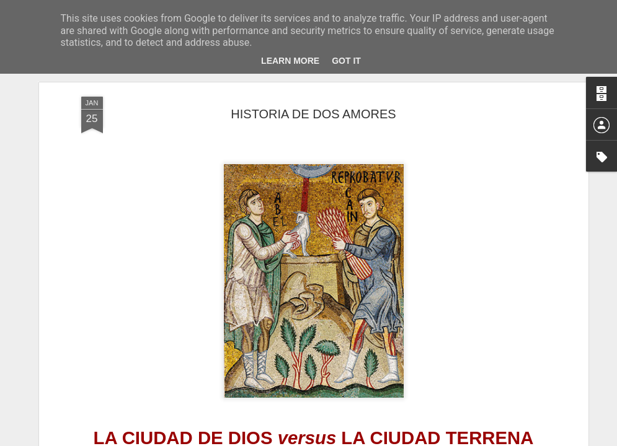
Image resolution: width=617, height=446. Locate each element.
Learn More (290, 61)
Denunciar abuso (398, 439)
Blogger (356, 439)
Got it (346, 61)
